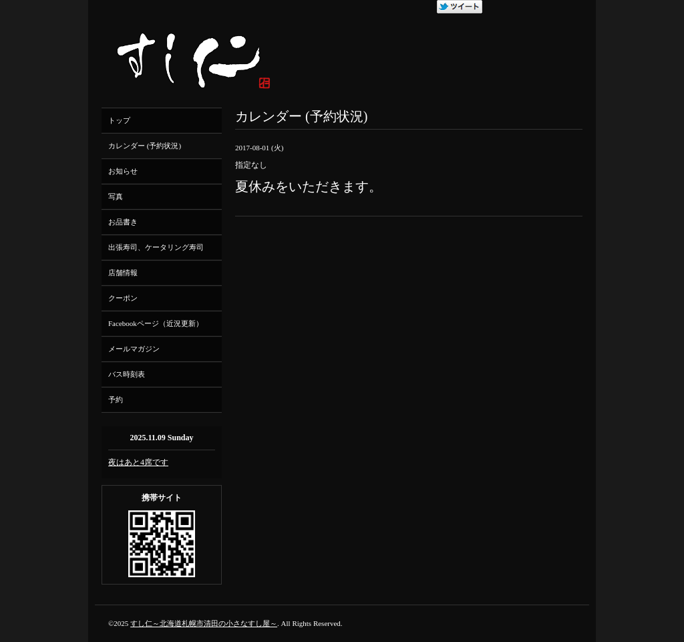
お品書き (123, 222)
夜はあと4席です (138, 462)
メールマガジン (134, 349)
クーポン (123, 298)
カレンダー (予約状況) (144, 146)
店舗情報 (123, 273)
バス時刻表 (126, 374)
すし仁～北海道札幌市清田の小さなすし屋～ (203, 623)
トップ (119, 120)
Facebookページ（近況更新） (155, 323)
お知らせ (123, 171)
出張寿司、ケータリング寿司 (156, 247)
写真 (115, 196)
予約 (115, 399)
